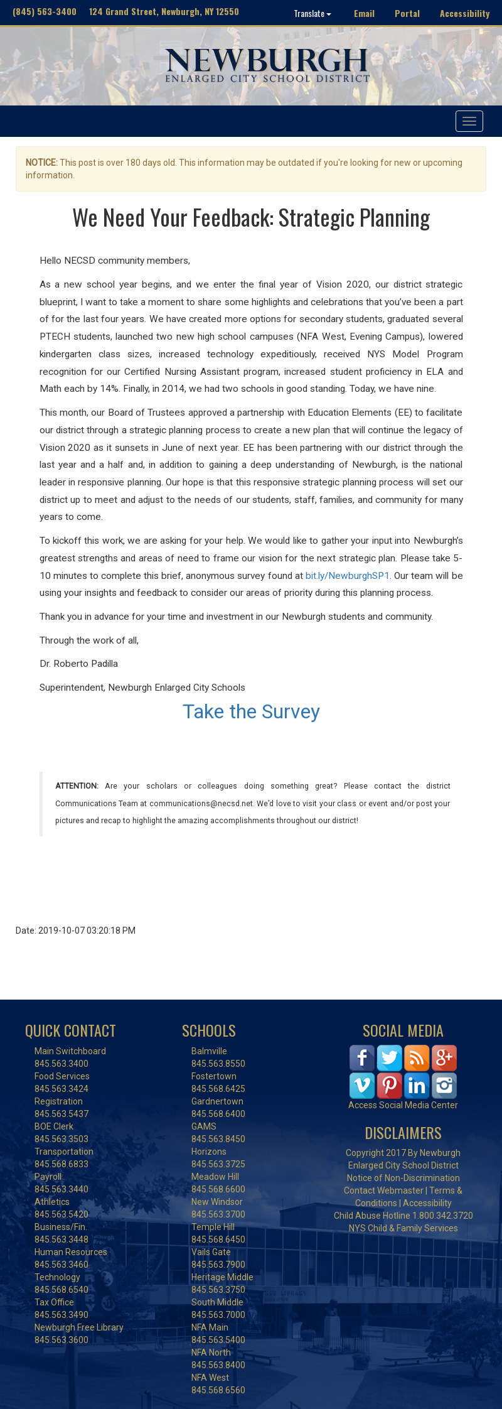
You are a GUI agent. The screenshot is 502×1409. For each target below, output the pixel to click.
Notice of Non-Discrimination (403, 1178)
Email (364, 12)
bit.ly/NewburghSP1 (348, 575)
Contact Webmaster (384, 1190)
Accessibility (464, 12)
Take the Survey (251, 711)
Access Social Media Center (403, 1105)
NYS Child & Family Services (403, 1228)
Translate (312, 12)
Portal (407, 12)
